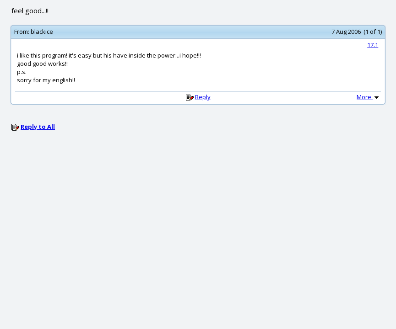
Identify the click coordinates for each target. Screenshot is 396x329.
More (368, 97)
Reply (203, 97)
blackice (42, 31)
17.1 (372, 45)
